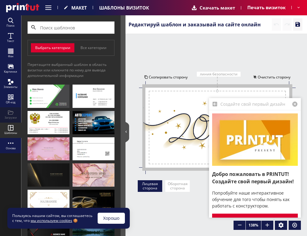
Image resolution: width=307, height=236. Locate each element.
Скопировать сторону (165, 77)
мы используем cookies (51, 220)
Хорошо (111, 218)
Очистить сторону (272, 77)
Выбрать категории (52, 47)
